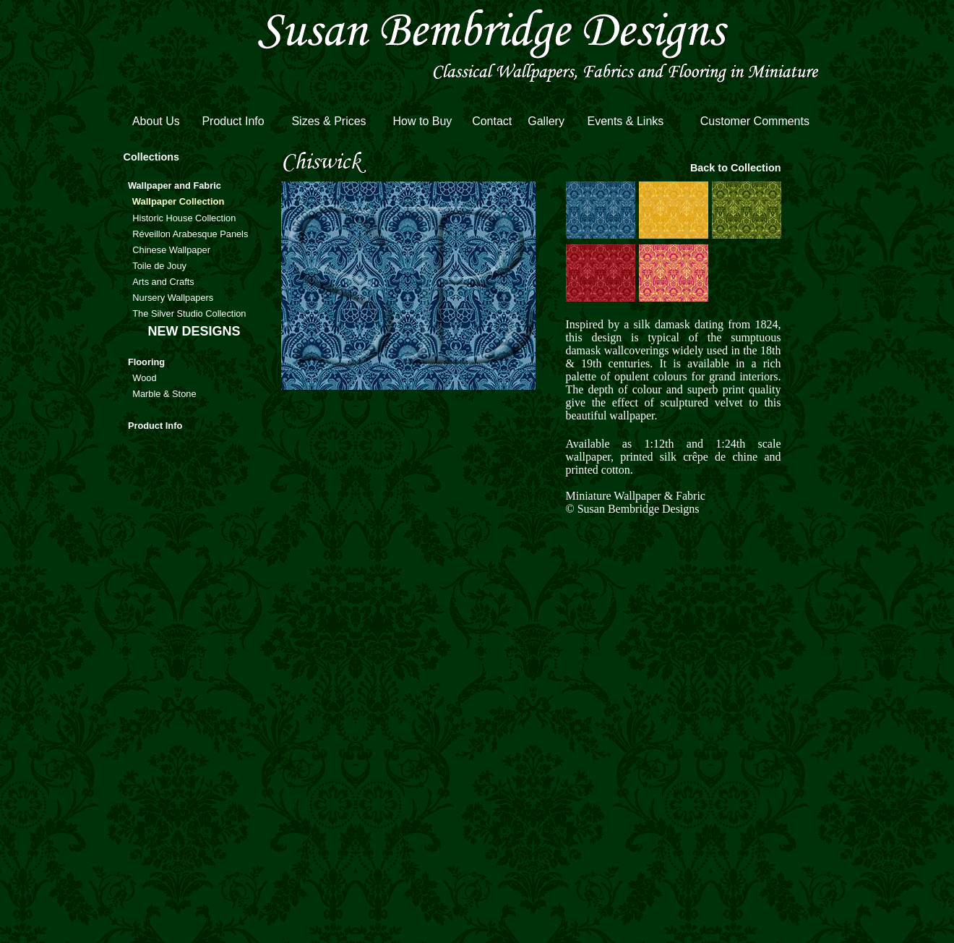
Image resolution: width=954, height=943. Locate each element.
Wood (144, 377)
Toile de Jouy (159, 265)
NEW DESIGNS (193, 331)
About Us (156, 121)
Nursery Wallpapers (172, 297)
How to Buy (422, 121)
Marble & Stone (164, 393)
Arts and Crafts (163, 281)
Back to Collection (735, 168)
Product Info (233, 121)
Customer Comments (754, 121)
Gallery (546, 121)
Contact (492, 121)
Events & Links (625, 121)
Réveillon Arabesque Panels (190, 234)
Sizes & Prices (328, 121)
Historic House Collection (184, 218)
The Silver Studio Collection (189, 313)
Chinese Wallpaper (171, 249)
